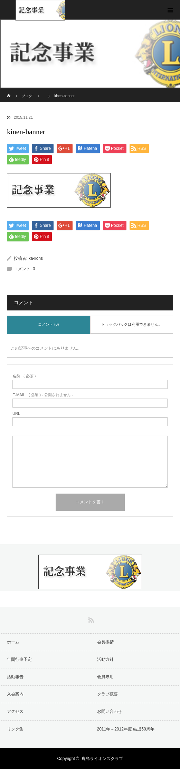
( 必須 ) (24, 376)
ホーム (13, 642)
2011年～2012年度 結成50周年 (125, 729)
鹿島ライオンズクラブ (102, 758)
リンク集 (15, 729)
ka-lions (36, 258)
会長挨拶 (105, 642)
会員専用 (105, 676)
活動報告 (15, 676)
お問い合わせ (109, 711)
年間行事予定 (19, 659)
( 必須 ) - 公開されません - (42, 395)
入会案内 (15, 694)
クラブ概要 (107, 694)
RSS (90, 619)
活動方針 (105, 659)
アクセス (15, 711)
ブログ (27, 96)
